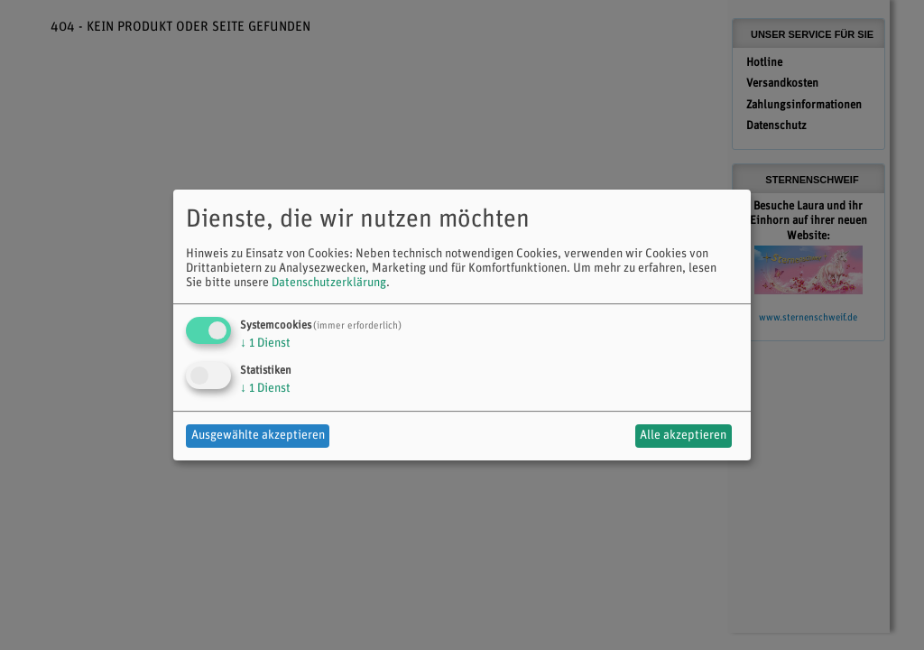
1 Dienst (265, 343)
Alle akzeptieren (683, 435)
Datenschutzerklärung (329, 283)
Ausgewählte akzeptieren (258, 435)
